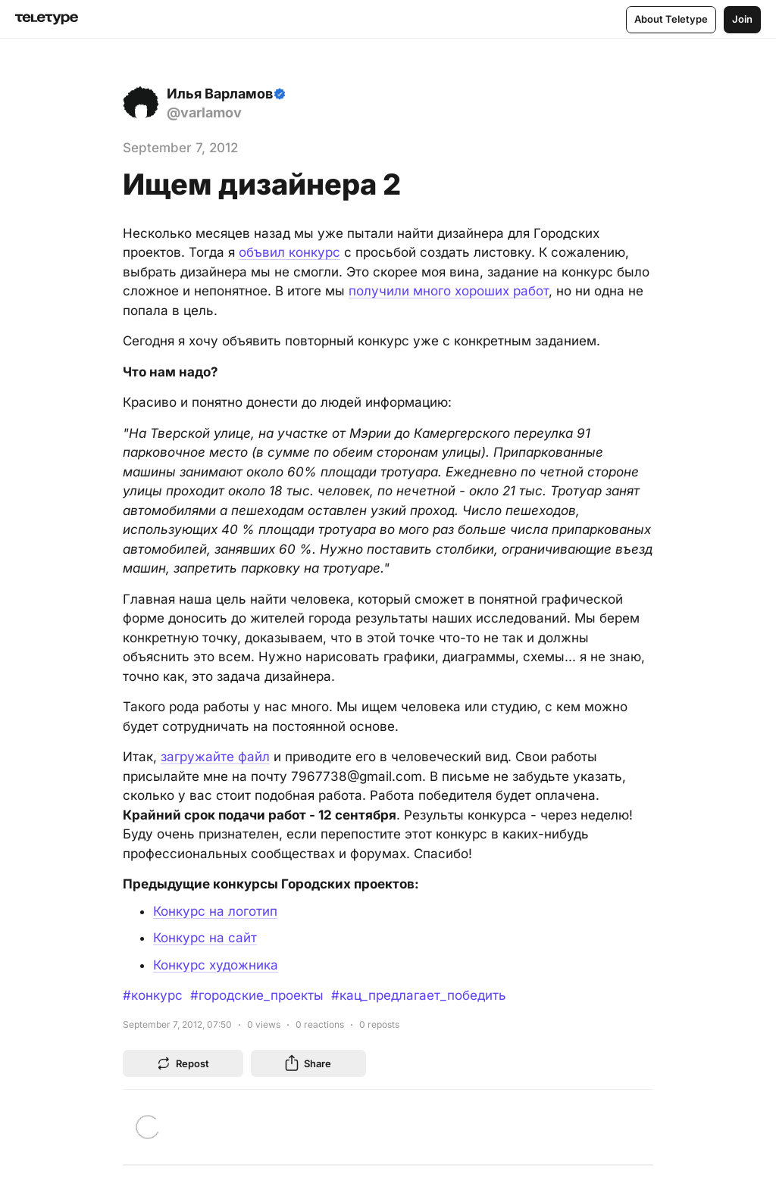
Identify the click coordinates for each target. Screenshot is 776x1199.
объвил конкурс (289, 252)
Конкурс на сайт (205, 937)
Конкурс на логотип (215, 911)
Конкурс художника (215, 965)
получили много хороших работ (449, 290)
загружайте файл (215, 756)
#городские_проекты (257, 995)
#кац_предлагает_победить (418, 995)
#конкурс (153, 995)
